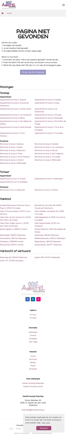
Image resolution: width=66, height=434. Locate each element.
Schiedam (33, 339)
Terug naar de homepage (33, 72)
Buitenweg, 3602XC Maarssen (47, 235)
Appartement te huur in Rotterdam (49, 179)
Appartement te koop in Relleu (12, 118)
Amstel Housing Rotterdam (33, 383)
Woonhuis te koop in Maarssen (12, 150)
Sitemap (18, 428)
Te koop (33, 318)
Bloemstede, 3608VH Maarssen (13, 235)
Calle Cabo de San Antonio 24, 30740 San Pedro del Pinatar (15, 218)
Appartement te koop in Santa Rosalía (15, 127)
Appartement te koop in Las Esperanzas (46, 110)
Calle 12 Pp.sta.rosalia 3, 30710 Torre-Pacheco (15, 212)
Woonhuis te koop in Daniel (11, 147)
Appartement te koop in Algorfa (13, 100)
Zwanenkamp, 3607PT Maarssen (48, 245)
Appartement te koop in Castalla (48, 100)
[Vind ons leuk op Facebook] (27, 299)
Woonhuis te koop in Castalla (46, 144)
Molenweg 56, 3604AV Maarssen (13, 257)
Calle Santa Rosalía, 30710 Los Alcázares (47, 224)
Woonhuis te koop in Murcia (46, 150)
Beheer (33, 362)
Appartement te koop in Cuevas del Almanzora (14, 104)
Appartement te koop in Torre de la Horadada (49, 128)
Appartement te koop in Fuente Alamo (15, 109)
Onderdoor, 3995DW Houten (11, 241)
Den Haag (33, 342)
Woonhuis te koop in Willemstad (48, 160)
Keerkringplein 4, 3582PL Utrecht (13, 229)
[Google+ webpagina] (38, 299)
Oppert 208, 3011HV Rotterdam (47, 257)
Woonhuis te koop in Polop (11, 153)
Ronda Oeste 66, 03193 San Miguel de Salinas (50, 230)
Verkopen (33, 369)
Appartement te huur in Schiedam (14, 182)
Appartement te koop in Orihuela (48, 115)
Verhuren (33, 359)
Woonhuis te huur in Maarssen (12, 190)
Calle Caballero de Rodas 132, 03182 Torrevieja (49, 212)
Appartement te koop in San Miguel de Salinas (15, 122)
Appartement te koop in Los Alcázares (15, 115)
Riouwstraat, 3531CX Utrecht (11, 245)
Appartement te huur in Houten (13, 179)
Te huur (33, 315)
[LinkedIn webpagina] (33, 299)
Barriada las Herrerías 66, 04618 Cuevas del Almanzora (48, 206)
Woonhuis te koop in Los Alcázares (49, 147)
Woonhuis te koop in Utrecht (11, 160)
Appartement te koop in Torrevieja (49, 133)
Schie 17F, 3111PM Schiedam (11, 260)
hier (34, 65)
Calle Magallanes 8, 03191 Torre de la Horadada (50, 218)
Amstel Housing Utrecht (33, 386)
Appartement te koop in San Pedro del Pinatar (50, 122)
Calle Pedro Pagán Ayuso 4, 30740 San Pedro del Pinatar (14, 224)
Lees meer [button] (46, 423)
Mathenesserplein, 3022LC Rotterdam (50, 238)
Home (11, 428)
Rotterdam (33, 332)
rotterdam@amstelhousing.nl (33, 410)
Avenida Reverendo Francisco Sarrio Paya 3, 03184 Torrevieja (15, 206)
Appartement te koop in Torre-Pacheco (12, 134)
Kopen (33, 366)
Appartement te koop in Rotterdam (49, 118)
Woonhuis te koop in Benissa (11, 144)
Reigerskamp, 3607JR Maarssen (48, 241)
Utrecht (33, 335)
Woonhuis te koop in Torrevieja (47, 157)
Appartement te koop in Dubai (47, 103)
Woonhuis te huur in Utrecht (46, 190)
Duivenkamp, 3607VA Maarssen (13, 238)
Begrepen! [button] (44, 428)
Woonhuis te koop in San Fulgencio (49, 153)
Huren (33, 356)
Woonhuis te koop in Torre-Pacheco (15, 157)
